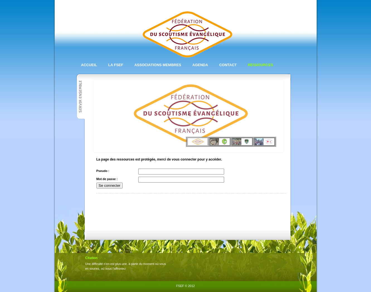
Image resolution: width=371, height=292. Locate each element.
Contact (228, 65)
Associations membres (157, 65)
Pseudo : (102, 171)
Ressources (260, 65)
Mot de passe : (107, 179)
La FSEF (115, 65)
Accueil (89, 65)
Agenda (200, 65)
